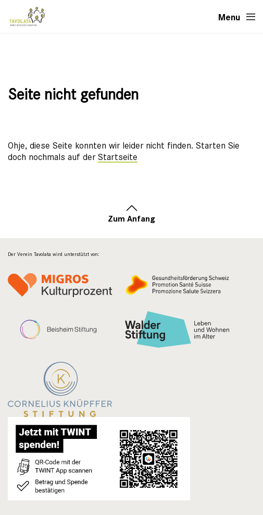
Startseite (117, 157)
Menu (229, 16)
